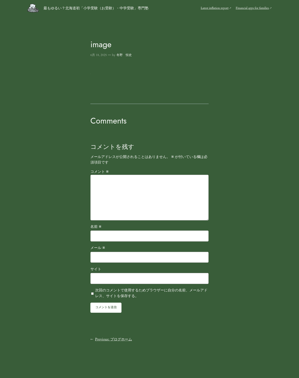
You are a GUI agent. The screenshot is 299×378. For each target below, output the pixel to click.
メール (97, 247)
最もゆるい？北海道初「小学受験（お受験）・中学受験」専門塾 (96, 8)
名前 (95, 226)
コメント (99, 171)
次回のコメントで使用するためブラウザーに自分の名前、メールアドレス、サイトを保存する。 (151, 293)
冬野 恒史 (124, 55)
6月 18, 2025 (98, 55)
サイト (95, 269)
